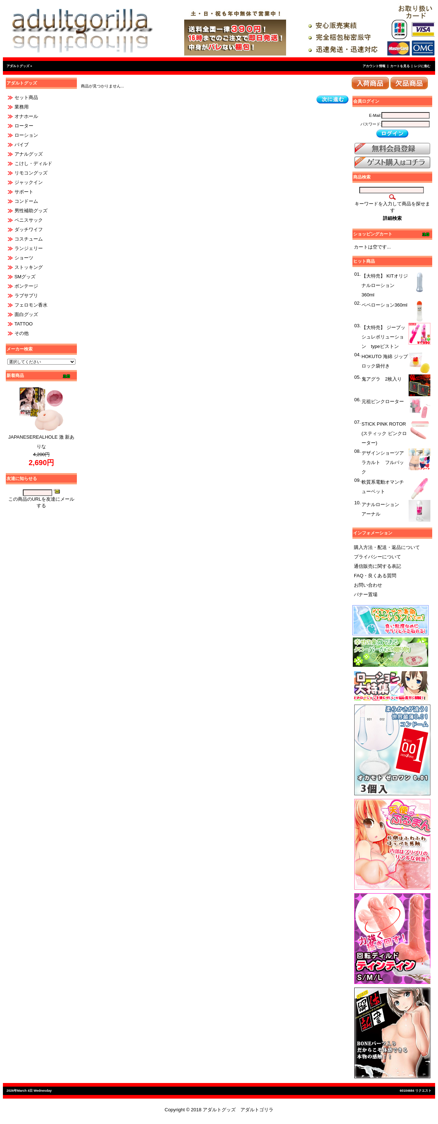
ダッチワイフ (29, 229)
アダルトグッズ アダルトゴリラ (238, 1109)
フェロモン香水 (31, 305)
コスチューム (29, 239)
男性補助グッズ (31, 210)
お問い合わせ (368, 585)
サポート (24, 191)
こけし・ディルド (33, 163)
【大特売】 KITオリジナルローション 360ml (384, 285)
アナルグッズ (29, 154)
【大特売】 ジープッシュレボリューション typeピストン (383, 337)
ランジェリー (29, 248)
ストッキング (29, 267)
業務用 (22, 107)
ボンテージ (26, 286)
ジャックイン (29, 182)
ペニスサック (29, 220)
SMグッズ (25, 276)
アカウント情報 (374, 66)
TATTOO (24, 324)
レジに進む (422, 66)
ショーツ (24, 258)
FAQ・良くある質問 (375, 575)
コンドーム (26, 201)
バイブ (22, 144)
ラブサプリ (26, 295)
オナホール (26, 116)
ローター (24, 125)
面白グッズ (26, 314)
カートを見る (400, 66)
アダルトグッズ (18, 66)
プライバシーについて (377, 556)
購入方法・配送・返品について (387, 547)
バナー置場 (365, 594)
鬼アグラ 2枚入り (381, 379)
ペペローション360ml (384, 305)
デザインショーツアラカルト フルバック (382, 462)
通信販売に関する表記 (377, 566)
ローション (26, 135)
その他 (22, 333)
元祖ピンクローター (382, 401)
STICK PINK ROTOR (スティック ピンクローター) (384, 433)
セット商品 (26, 97)
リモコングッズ (31, 173)
